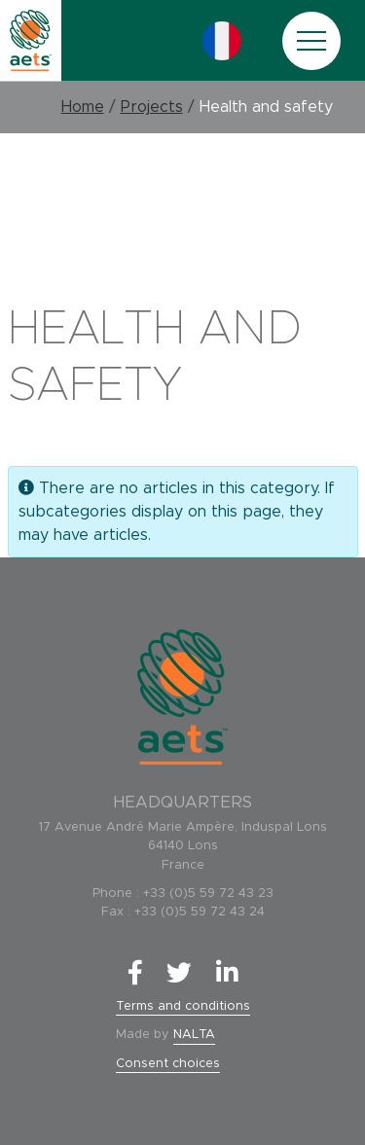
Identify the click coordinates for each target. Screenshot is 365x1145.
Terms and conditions (183, 1006)
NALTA (194, 1034)
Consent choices (168, 1063)
